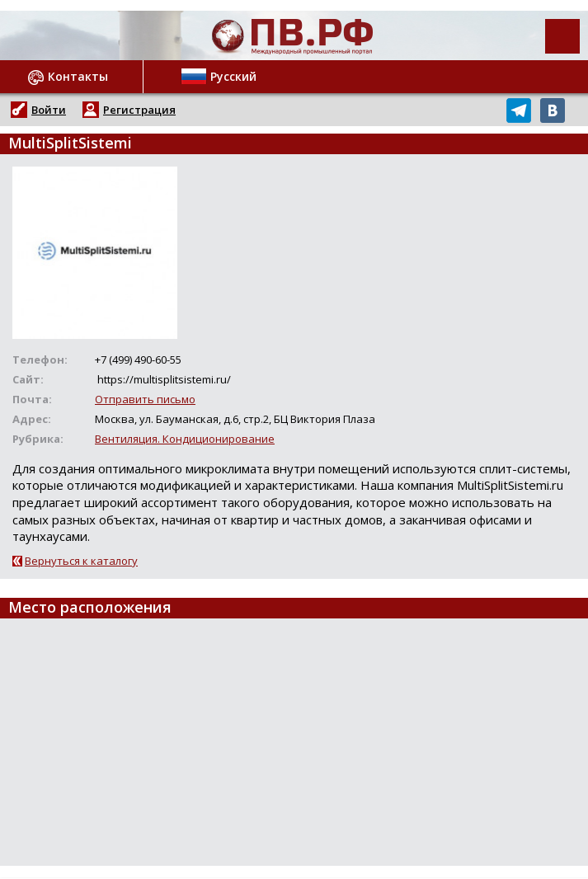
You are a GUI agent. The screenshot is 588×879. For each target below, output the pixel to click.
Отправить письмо (145, 399)
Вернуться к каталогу (81, 560)
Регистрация (139, 109)
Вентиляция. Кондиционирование (185, 438)
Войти (48, 109)
